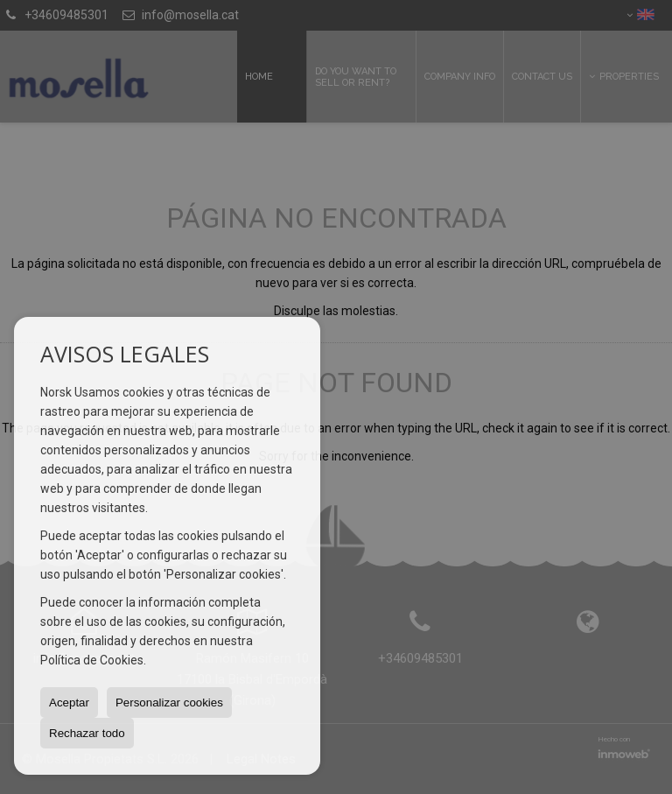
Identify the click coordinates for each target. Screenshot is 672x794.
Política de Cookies (92, 660)
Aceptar (69, 702)
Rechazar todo (87, 733)
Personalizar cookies (169, 702)
